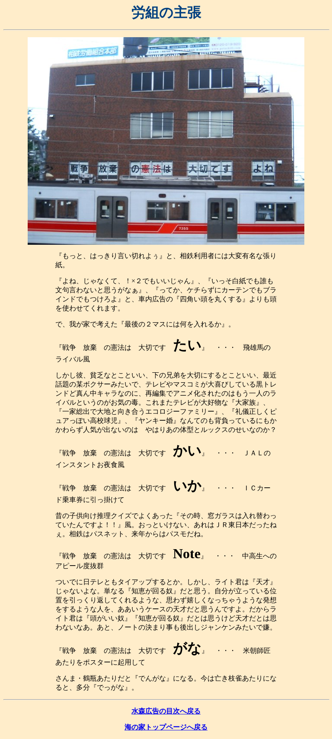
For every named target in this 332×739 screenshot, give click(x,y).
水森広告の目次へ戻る (166, 711)
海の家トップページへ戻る (166, 727)
